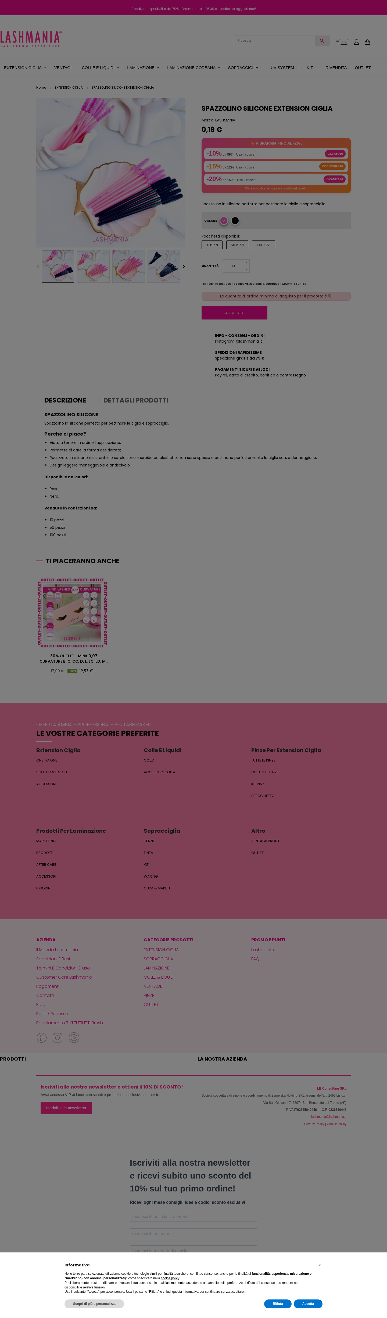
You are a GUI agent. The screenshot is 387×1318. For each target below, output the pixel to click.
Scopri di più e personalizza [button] (94, 1304)
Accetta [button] (308, 1304)
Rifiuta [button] (278, 1304)
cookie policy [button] (170, 1278)
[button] (320, 1265)
